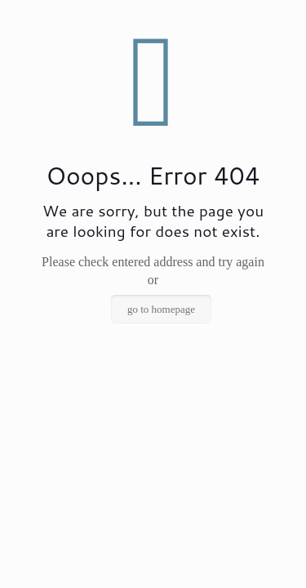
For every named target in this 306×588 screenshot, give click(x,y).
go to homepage (161, 309)
